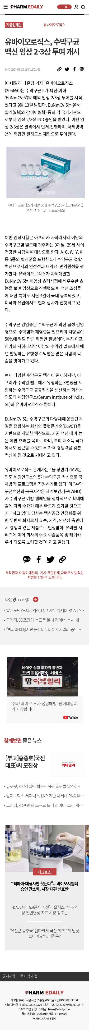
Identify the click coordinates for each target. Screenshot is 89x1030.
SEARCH (83, 7)
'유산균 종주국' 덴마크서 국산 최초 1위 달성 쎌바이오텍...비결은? (44, 933)
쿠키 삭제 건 (28, 976)
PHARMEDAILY (24, 7)
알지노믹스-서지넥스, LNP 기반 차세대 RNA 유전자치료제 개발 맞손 (45, 613)
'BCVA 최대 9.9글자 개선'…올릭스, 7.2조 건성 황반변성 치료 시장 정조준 (45, 910)
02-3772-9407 (64, 1005)
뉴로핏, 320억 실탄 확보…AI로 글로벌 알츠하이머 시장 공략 (45, 789)
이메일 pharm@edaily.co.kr (54, 1009)
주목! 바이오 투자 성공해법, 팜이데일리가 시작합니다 (44, 706)
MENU (6, 7)
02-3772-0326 (33, 1005)
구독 (64, 7)
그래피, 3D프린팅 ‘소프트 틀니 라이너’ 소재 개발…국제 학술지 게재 (42, 622)
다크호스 (44, 872)
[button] (80, 848)
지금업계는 (14, 24)
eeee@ (23, 599)
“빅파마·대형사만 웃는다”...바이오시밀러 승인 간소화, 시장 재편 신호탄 (44, 632)
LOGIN (76, 7)
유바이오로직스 (54, 24)
